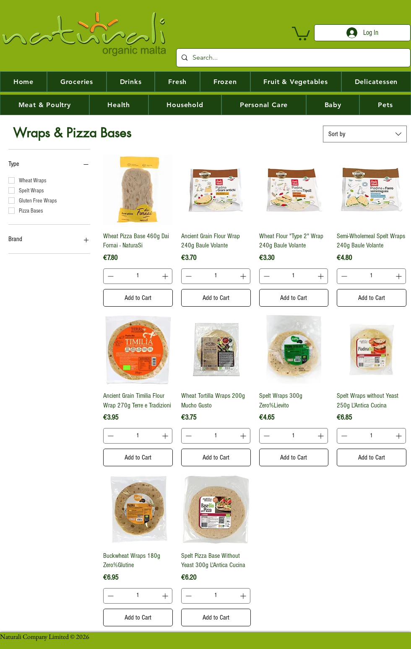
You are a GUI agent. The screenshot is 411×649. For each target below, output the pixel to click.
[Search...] (292, 58)
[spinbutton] (138, 276)
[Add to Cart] (138, 298)
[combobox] (365, 134)
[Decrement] (109, 276)
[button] (301, 32)
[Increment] (166, 276)
